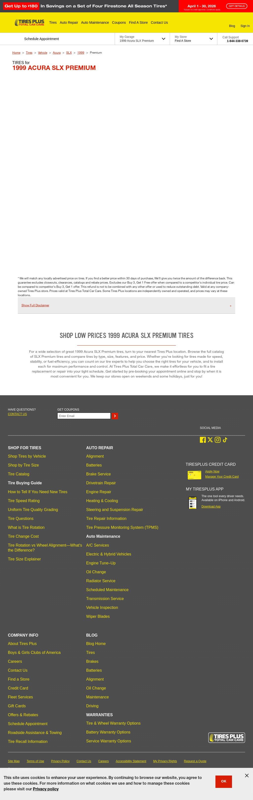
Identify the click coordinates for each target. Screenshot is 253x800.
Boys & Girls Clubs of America (34, 652)
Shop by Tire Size (23, 465)
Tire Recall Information (27, 741)
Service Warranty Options (108, 741)
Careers (15, 661)
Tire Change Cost (23, 536)
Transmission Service (105, 599)
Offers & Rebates (23, 715)
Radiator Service (100, 581)
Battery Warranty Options (108, 732)
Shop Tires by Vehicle (27, 456)
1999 (80, 52)
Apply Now (212, 471)
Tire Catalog (18, 474)
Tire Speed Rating (24, 501)
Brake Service (98, 474)
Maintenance (97, 697)
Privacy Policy (60, 761)
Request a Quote (195, 761)
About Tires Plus (22, 644)
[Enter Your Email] (84, 416)
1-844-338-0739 (237, 41)
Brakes (92, 661)
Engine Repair (98, 492)
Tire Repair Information (106, 518)
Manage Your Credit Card (222, 476)
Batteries (94, 465)
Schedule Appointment (27, 724)
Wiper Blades (98, 616)
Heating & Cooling (102, 501)
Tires (29, 52)
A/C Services (97, 545)
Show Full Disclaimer (35, 305)
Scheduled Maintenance (107, 590)
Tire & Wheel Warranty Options (113, 723)
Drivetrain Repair (101, 483)
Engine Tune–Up (101, 563)
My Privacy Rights (165, 761)
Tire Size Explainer (24, 559)
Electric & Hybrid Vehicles (108, 554)
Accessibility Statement (131, 761)
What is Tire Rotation (26, 527)
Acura (57, 52)
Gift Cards (17, 706)
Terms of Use (35, 761)
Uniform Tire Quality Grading (33, 510)
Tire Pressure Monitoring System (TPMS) (122, 527)
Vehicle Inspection (102, 607)
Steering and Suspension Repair (114, 510)
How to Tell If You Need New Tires (37, 492)
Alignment (95, 456)
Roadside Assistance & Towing (35, 733)
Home (16, 52)
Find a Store (18, 679)
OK (223, 781)
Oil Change (96, 572)
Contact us (17, 414)
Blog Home (96, 644)
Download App (210, 506)
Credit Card (18, 688)
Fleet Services (20, 697)
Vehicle (42, 52)
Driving (92, 706)
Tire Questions (20, 518)
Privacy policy (46, 790)
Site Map (14, 761)
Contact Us (17, 670)
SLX (69, 52)
